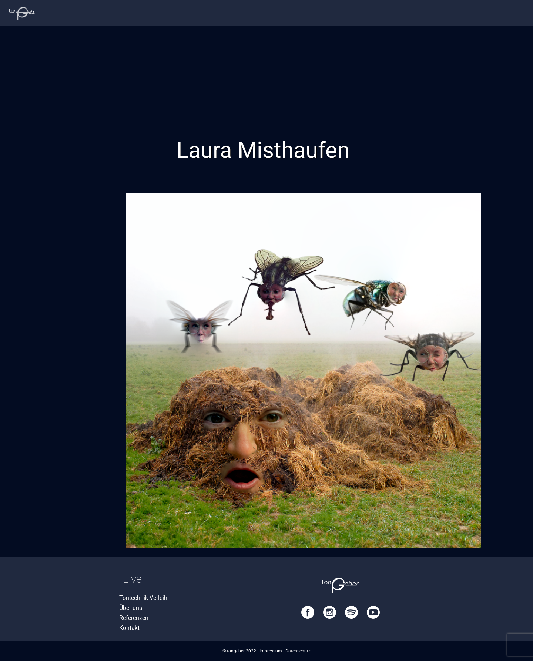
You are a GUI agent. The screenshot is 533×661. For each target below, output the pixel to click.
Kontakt (129, 627)
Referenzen (133, 617)
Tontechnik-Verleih (143, 597)
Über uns (130, 607)
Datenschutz (298, 651)
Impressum (270, 651)
